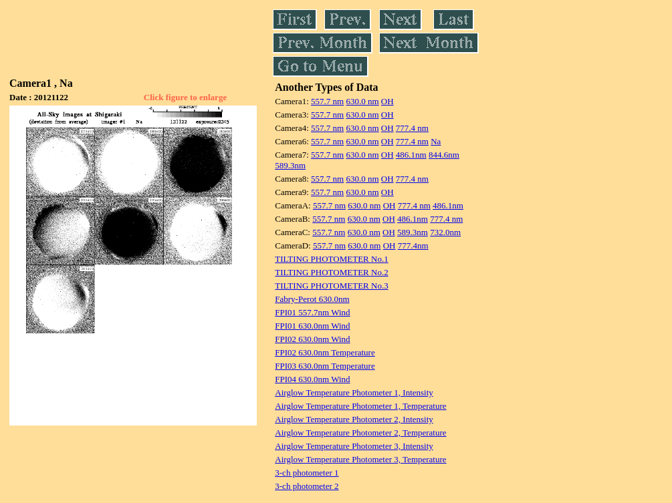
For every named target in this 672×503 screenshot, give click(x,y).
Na (436, 141)
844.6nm (444, 155)
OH (387, 101)
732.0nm (445, 232)
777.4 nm (412, 128)
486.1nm (411, 155)
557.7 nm (327, 101)
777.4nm (413, 245)
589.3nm (290, 165)
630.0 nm (362, 101)
